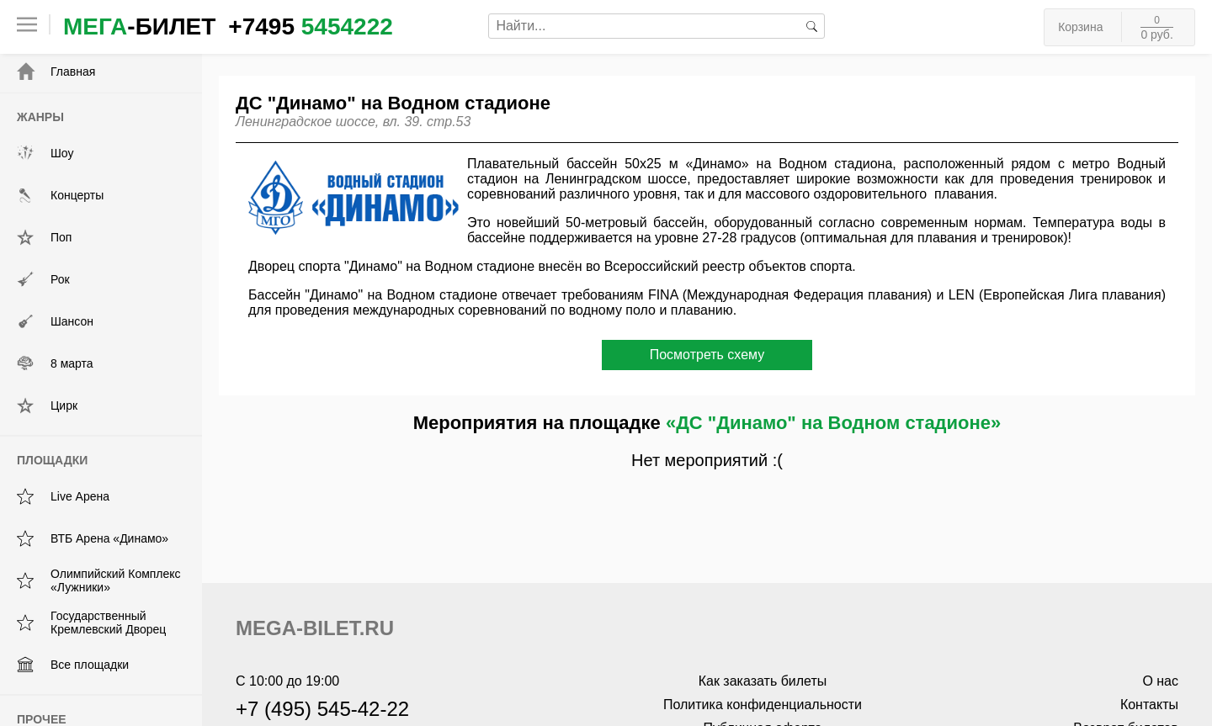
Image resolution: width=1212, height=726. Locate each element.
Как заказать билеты (763, 681)
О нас (1160, 681)
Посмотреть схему (707, 354)
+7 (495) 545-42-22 (322, 708)
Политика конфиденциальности (762, 704)
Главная (56, 71)
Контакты (1149, 704)
